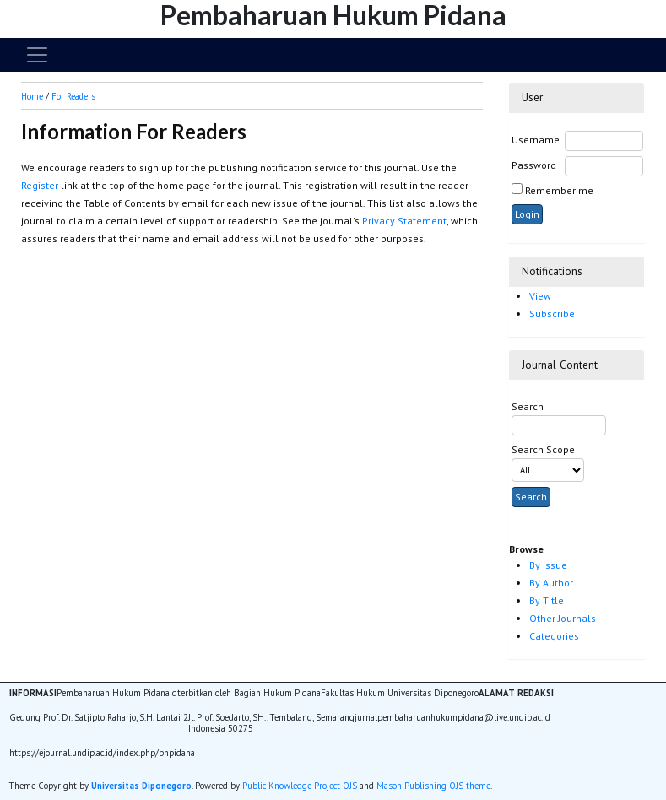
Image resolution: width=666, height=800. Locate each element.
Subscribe (552, 313)
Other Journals (562, 618)
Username (536, 139)
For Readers (73, 96)
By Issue (548, 565)
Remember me (559, 190)
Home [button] (32, 96)
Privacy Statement (404, 220)
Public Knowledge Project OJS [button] (299, 786)
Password (534, 165)
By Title (546, 600)
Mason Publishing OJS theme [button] (433, 786)
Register (39, 185)
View (540, 295)
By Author (551, 582)
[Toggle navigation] (37, 55)
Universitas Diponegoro (141, 786)
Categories (554, 636)
